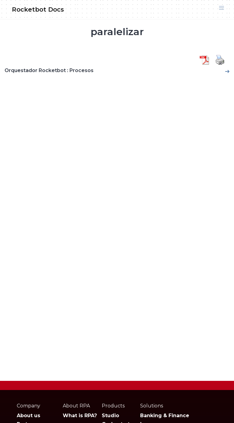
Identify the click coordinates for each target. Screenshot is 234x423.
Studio (110, 415)
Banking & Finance (164, 415)
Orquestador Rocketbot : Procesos (49, 70)
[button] (221, 8)
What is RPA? (80, 415)
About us (28, 415)
